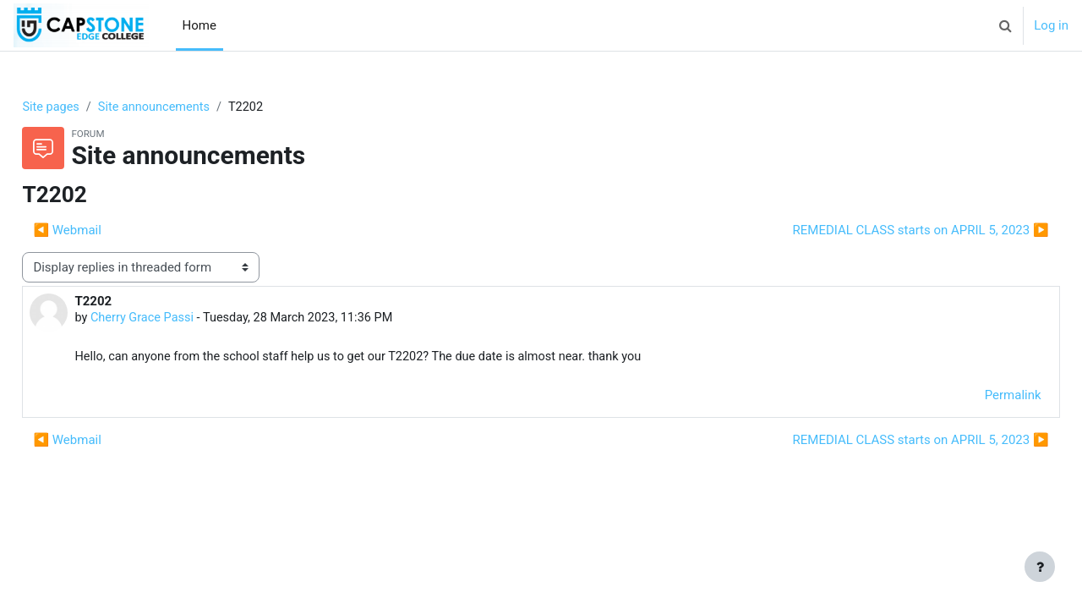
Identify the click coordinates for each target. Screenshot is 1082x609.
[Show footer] (1040, 566)
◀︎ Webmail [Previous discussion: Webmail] (105, 231)
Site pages (89, 107)
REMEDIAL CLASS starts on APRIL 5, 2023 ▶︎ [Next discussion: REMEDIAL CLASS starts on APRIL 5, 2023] (883, 231)
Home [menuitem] (199, 25)
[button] (1005, 25)
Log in (1051, 25)
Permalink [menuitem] (975, 397)
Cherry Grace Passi (181, 319)
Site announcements (196, 107)
